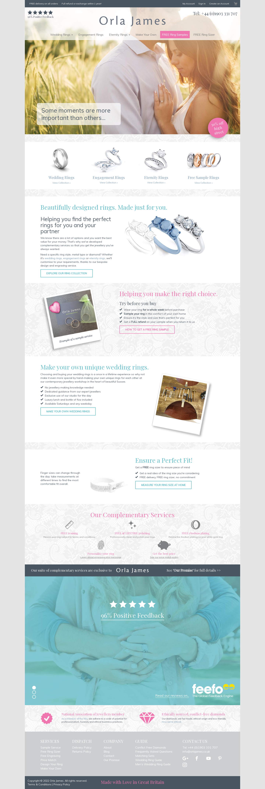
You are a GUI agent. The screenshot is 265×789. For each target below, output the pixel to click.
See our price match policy (164, 557)
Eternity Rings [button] (119, 34)
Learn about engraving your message (100, 557)
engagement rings (74, 258)
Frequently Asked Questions (153, 751)
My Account (189, 3)
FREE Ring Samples (175, 34)
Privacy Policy (62, 784)
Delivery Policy (82, 747)
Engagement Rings (90, 34)
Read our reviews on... (172, 695)
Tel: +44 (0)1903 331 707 (200, 747)
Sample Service (50, 747)
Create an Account (219, 3)
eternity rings (97, 258)
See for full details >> (194, 570)
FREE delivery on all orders (43, 3)
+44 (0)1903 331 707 (219, 13)
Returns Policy (81, 751)
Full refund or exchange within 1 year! (81, 3)
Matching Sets (144, 756)
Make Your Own (146, 34)
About (108, 747)
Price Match (48, 760)
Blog (106, 751)
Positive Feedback (41, 15)
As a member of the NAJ (74, 718)
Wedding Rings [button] (61, 34)
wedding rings (53, 258)
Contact (109, 756)
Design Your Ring (51, 764)
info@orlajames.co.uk (196, 751)
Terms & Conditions (40, 784)
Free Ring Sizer (50, 751)
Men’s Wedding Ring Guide (153, 764)
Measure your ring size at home (163, 485)
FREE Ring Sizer (204, 34)
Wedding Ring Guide (148, 760)
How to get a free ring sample (147, 329)
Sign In (202, 3)
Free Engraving (50, 756)
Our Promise (112, 760)
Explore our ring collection (66, 273)
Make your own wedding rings (68, 411)
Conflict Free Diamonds (150, 747)
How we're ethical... (172, 721)
